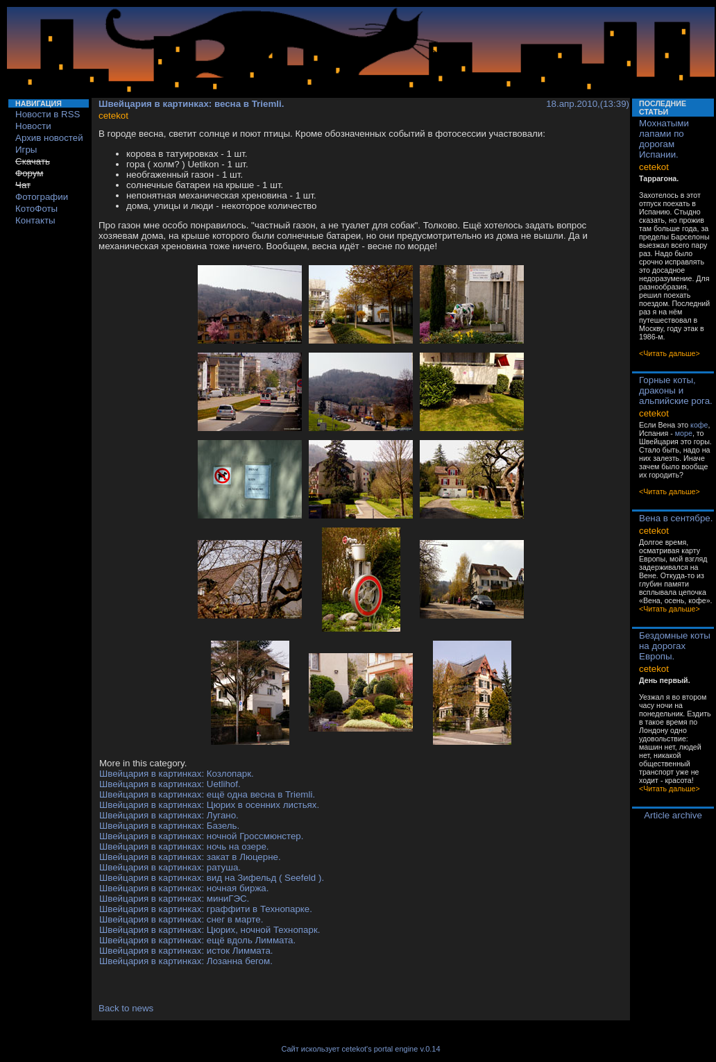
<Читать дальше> (669, 353)
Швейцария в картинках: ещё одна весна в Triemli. (207, 794)
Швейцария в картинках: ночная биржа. (183, 888)
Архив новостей (49, 138)
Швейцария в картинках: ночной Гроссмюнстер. (201, 836)
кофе (699, 425)
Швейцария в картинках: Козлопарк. (176, 773)
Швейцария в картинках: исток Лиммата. (186, 950)
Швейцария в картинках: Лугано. (169, 815)
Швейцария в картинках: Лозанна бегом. (186, 961)
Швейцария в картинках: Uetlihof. (170, 784)
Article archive (673, 815)
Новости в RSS (47, 114)
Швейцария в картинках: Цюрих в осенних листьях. (209, 805)
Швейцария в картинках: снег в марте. (181, 919)
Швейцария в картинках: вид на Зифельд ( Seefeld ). (211, 878)
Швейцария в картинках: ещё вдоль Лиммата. (197, 940)
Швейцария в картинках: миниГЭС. (174, 898)
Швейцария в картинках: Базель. (169, 825)
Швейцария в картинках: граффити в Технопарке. (205, 909)
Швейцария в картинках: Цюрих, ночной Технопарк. (209, 930)
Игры (26, 149)
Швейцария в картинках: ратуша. (170, 867)
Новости (33, 126)
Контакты (35, 220)
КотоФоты (36, 208)
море (683, 433)
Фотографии (41, 197)
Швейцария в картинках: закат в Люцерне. (190, 857)
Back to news (126, 1008)
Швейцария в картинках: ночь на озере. (184, 846)
